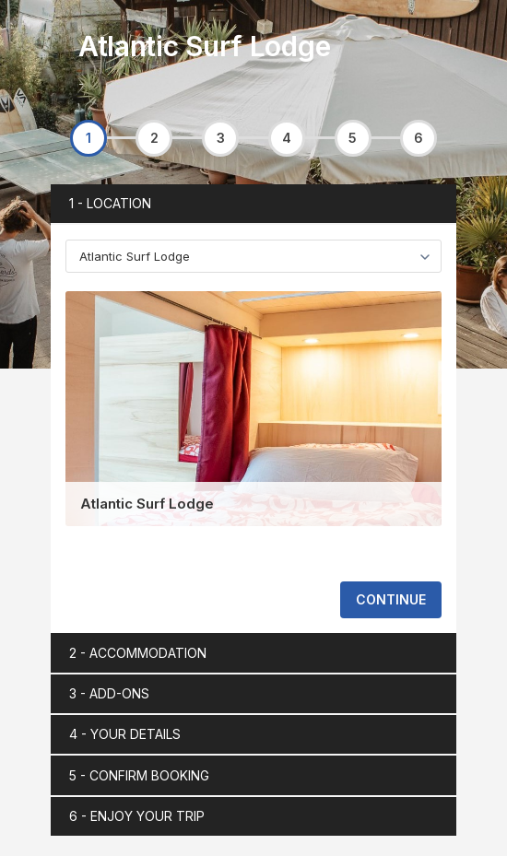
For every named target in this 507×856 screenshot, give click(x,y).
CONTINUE (391, 599)
